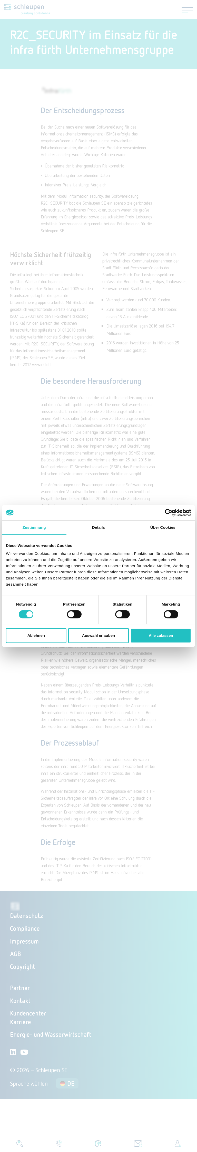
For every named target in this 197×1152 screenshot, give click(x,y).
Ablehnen (36, 635)
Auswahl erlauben (98, 635)
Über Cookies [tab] (162, 527)
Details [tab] (98, 527)
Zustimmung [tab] (34, 527)
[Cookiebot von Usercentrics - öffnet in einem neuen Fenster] (168, 512)
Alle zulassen (161, 635)
